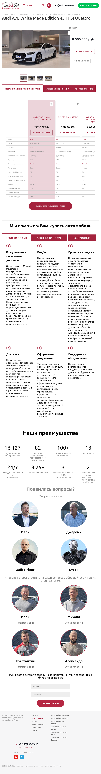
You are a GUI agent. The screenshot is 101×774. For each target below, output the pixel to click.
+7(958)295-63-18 (64, 5)
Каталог (35, 715)
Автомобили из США (59, 718)
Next (55, 78)
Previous (17, 78)
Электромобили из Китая (59, 728)
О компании (36, 727)
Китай (32, 164)
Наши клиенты (38, 724)
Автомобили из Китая (60, 715)
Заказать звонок (25, 747)
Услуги (34, 721)
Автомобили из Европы (57, 722)
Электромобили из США (59, 733)
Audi (31, 139)
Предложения (37, 718)
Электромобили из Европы (59, 739)
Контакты (36, 730)
